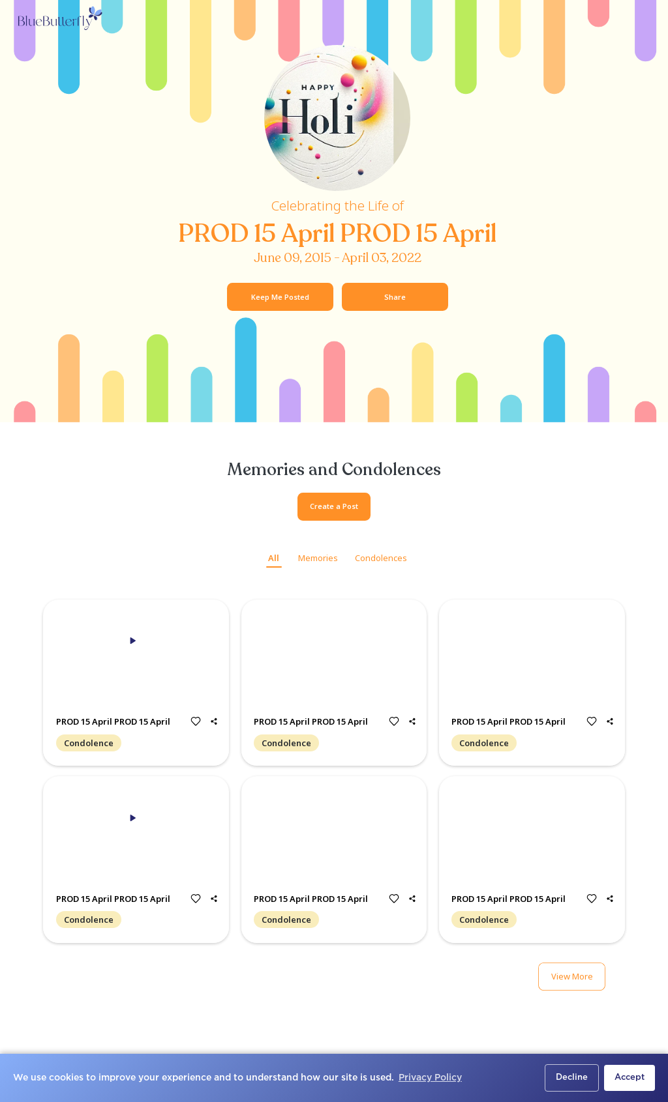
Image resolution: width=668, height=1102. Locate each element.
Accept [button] (630, 1077)
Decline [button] (572, 1077)
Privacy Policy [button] (430, 1078)
